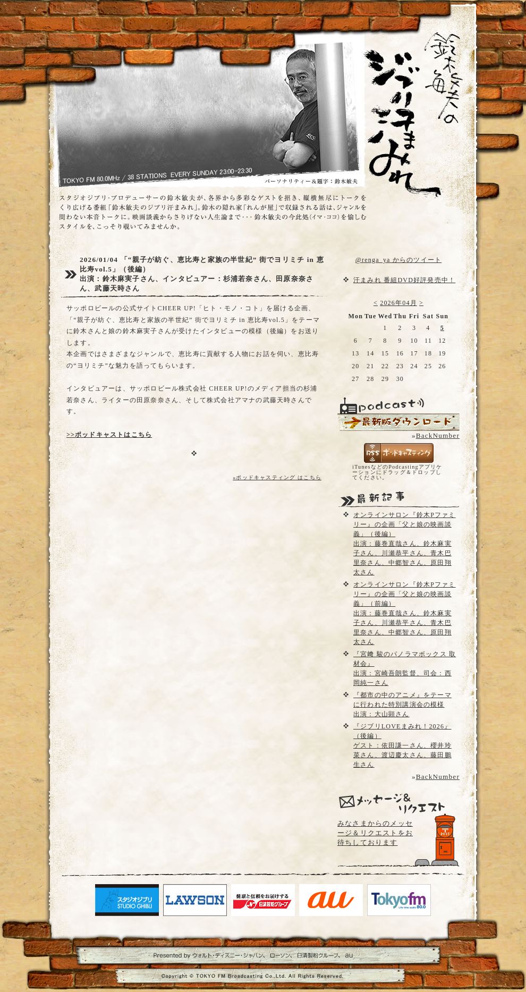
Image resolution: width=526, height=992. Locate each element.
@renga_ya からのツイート (398, 260)
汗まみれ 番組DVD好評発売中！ (404, 280)
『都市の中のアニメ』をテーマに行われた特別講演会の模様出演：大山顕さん (402, 704)
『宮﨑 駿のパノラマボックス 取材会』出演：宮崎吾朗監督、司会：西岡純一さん (404, 668)
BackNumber (438, 435)
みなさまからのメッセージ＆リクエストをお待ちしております (375, 832)
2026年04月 (398, 303)
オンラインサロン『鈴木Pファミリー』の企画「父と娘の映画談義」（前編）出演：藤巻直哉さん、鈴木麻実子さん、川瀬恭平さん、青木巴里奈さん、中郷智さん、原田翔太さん (404, 613)
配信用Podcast (398, 422)
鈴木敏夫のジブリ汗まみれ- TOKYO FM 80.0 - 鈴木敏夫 (403, 95)
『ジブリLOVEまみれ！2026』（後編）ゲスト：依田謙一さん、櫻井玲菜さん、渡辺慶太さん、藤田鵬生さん (402, 745)
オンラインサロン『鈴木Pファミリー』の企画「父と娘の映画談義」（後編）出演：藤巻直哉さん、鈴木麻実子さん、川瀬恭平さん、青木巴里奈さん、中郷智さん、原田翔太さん (404, 543)
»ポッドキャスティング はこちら (277, 477)
